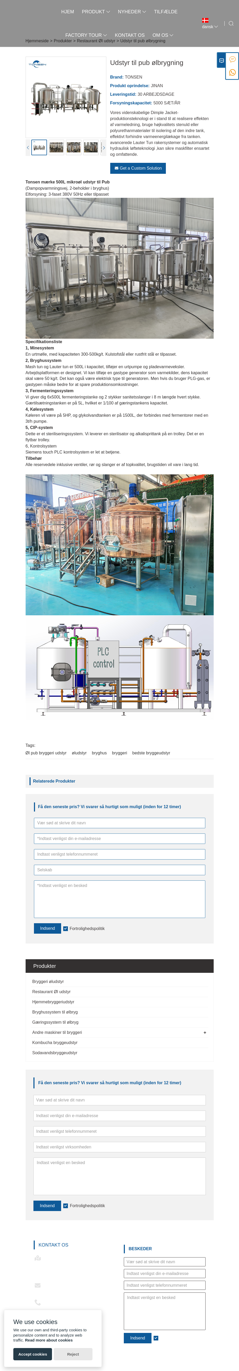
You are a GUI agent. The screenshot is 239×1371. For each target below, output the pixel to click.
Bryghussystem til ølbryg (55, 1012)
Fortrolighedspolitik (87, 1205)
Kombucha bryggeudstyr (55, 1042)
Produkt (96, 11)
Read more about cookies (49, 1340)
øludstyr (79, 753)
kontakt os (130, 35)
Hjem (67, 11)
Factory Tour (86, 35)
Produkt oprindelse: (130, 86)
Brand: (117, 77)
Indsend (47, 1205)
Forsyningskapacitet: (131, 103)
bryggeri (119, 753)
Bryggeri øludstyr (48, 981)
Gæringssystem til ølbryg (55, 1022)
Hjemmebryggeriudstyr (53, 1002)
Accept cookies (32, 1354)
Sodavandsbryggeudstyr (55, 1053)
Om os (163, 35)
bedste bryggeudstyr (151, 753)
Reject (73, 1354)
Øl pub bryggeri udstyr (46, 753)
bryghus (99, 753)
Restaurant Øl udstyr (51, 991)
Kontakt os (53, 1245)
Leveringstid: (123, 94)
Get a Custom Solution (138, 168)
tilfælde (166, 11)
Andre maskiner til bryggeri (57, 1032)
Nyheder (132, 11)
